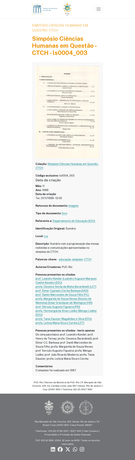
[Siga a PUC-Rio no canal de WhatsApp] (75, 449)
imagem (74, 205)
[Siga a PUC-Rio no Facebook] (60, 449)
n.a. (46, 236)
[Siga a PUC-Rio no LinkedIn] (53, 449)
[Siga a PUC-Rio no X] (67, 449)
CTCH (87, 259)
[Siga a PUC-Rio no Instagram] (82, 449)
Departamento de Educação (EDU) (74, 220)
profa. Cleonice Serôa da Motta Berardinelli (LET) (66, 286)
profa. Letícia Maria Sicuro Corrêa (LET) (60, 322)
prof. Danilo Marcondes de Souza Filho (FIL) (62, 294)
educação (65, 259)
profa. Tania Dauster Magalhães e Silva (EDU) (64, 318)
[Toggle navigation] (98, 9)
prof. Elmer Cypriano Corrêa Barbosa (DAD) (62, 290)
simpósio (77, 259)
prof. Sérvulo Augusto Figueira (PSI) (58, 306)
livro (64, 213)
